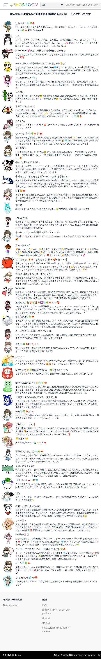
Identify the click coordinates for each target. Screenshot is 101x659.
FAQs (44, 605)
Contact (46, 618)
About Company (11, 605)
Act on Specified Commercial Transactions (74, 655)
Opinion (46, 623)
